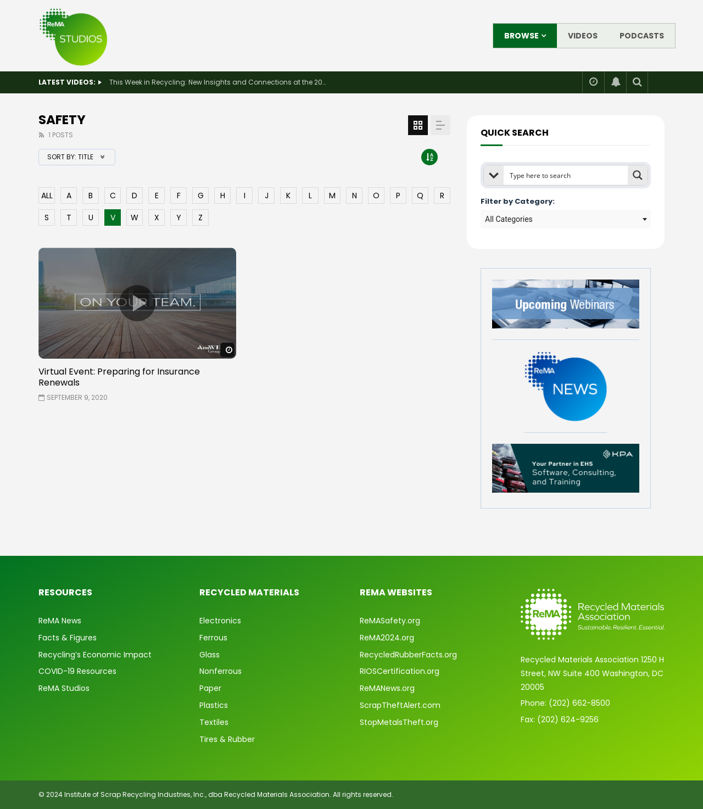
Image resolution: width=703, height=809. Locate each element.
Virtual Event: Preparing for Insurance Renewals (119, 377)
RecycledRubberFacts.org (408, 654)
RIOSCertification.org (399, 671)
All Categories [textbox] (509, 219)
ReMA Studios (64, 688)
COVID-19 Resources (77, 671)
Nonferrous (220, 671)
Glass (209, 654)
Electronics (220, 620)
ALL (47, 195)
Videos (583, 35)
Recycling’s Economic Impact (95, 654)
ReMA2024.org (387, 637)
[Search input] (566, 175)
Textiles (213, 722)
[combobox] (566, 219)
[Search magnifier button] (638, 175)
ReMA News (59, 620)
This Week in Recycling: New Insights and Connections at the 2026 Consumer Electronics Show (219, 82)
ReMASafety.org (390, 620)
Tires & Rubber (227, 739)
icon (137, 303)
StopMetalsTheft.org (399, 722)
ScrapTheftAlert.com (400, 705)
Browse (521, 35)
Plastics (213, 705)
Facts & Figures (67, 637)
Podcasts (642, 35)
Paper (210, 688)
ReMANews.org (387, 688)
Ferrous (213, 637)
